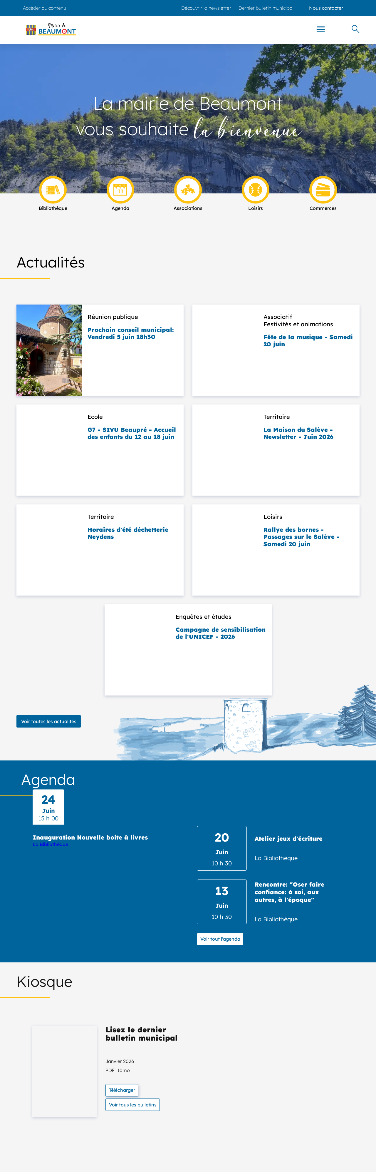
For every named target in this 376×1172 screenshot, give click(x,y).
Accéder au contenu (44, 8)
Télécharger (122, 1090)
